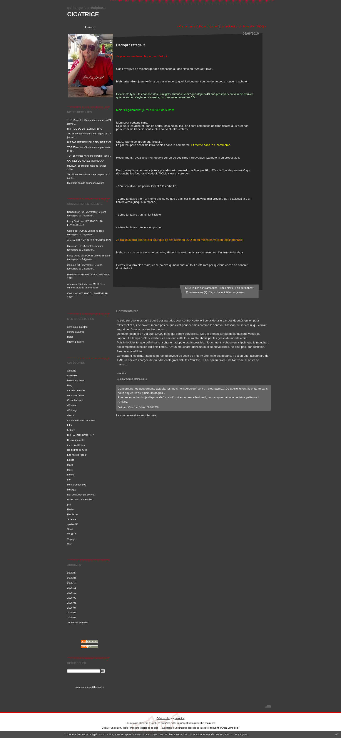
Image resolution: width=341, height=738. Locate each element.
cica (69, 240)
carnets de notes (76, 390)
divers (70, 415)
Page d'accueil (208, 26)
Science (71, 519)
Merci (70, 470)
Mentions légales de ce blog (144, 728)
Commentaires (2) (196, 292)
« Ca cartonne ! (187, 26)
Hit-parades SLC (76, 440)
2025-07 (71, 607)
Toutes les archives (77, 622)
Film (69, 425)
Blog (69, 385)
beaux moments (76, 380)
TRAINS (71, 534)
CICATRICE (83, 14)
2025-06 (71, 612)
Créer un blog (163, 718)
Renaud (71, 212)
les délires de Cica (77, 449)
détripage (72, 410)
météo (70, 474)
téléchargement (235, 292)
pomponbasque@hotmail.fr (89, 687)
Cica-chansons (75, 400)
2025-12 (71, 583)
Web (69, 544)
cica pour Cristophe (77, 284)
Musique (71, 489)
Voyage (71, 539)
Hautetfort (180, 718)
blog (236, 728)
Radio (70, 509)
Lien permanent (244, 288)
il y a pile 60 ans (76, 445)
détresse (72, 405)
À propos (90, 27)
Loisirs (70, 460)
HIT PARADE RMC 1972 (80, 435)
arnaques (72, 375)
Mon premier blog (76, 484)
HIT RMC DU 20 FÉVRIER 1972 (84, 128)
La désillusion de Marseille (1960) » (243, 26)
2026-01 (71, 578)
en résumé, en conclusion (81, 420)
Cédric (70, 230)
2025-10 (71, 592)
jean (69, 265)
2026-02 (71, 573)
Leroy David (73, 221)
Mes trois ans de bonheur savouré (85, 183)
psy (69, 504)
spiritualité (72, 524)
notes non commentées (79, 499)
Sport (70, 529)
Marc (70, 246)
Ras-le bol (72, 514)
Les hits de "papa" (77, 455)
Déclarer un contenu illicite (115, 728)
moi (69, 479)
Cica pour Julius (136, 407)
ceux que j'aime (75, 395)
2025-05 (71, 617)
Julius (130, 379)
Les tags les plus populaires (201, 723)
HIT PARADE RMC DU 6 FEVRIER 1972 (89, 142)
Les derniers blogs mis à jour (140, 723)
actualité (71, 370)
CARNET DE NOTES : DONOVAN (85, 160)
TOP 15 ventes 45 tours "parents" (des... (89, 155)
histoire (71, 430)
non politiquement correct (81, 494)
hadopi (221, 292)
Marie (70, 465)
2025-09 (71, 597)
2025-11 (71, 587)
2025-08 (71, 602)
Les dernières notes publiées (171, 723)
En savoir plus (239, 734)
